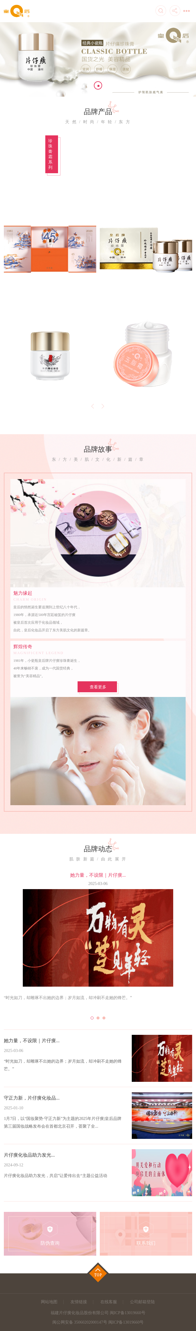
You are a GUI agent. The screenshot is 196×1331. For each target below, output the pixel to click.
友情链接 (78, 1302)
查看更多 (98, 687)
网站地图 (49, 1302)
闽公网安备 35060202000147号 (79, 1322)
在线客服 (108, 1302)
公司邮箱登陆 (142, 1302)
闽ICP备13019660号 (126, 1322)
